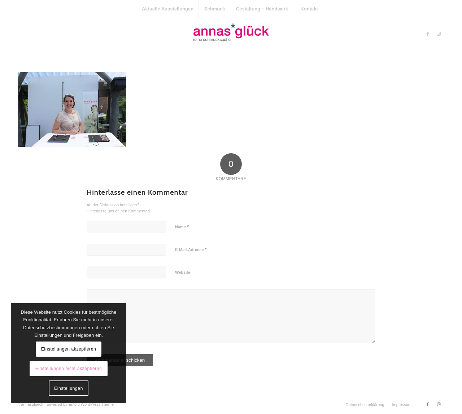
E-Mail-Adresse (191, 249)
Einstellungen (68, 388)
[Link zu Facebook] (427, 33)
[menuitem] (167, 9)
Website (182, 272)
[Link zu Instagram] (438, 33)
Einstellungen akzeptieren (68, 349)
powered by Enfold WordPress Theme (80, 404)
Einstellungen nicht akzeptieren (68, 368)
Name (182, 226)
